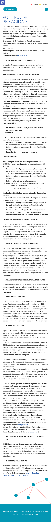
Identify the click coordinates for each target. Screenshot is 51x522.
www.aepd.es (33, 432)
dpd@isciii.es (22, 55)
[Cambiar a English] (34, 4)
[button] (2, 2)
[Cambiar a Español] (43, 4)
